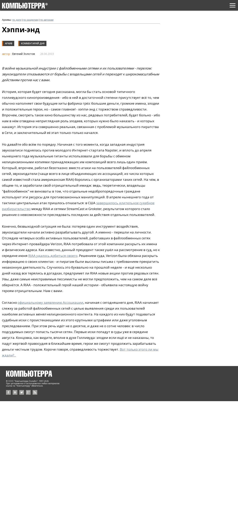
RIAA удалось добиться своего (52, 255)
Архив (8, 43)
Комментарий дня (32, 43)
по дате (16, 19)
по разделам (30, 19)
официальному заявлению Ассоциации (50, 302)
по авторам (46, 19)
